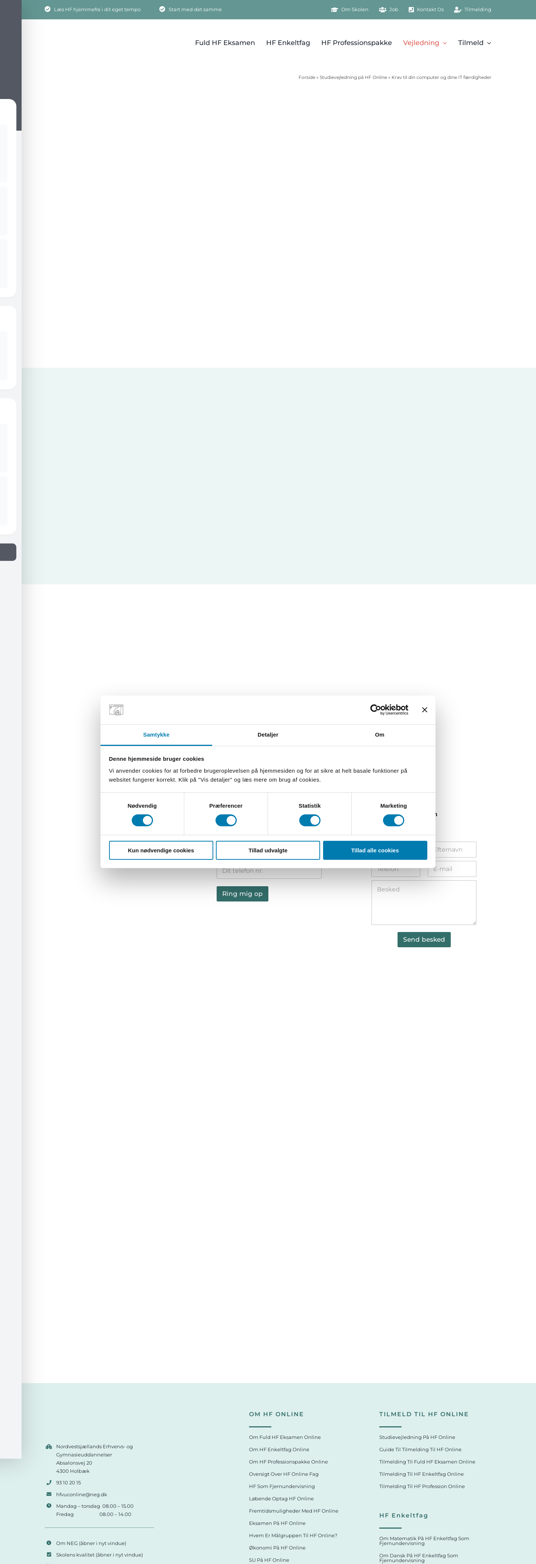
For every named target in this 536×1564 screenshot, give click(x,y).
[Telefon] (269, 871)
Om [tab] (379, 734)
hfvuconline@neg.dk (81, 1494)
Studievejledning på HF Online (353, 77)
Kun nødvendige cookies (161, 850)
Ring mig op (242, 893)
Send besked (424, 939)
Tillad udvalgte (268, 850)
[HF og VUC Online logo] (91, 1412)
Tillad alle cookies (375, 850)
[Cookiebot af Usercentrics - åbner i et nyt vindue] (375, 709)
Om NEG (67, 1543)
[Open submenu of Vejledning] (443, 42)
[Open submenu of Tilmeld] (487, 42)
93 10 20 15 (68, 1482)
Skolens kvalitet (75, 1555)
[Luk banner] (424, 709)
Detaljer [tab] (268, 734)
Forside (307, 77)
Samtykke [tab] (156, 734)
